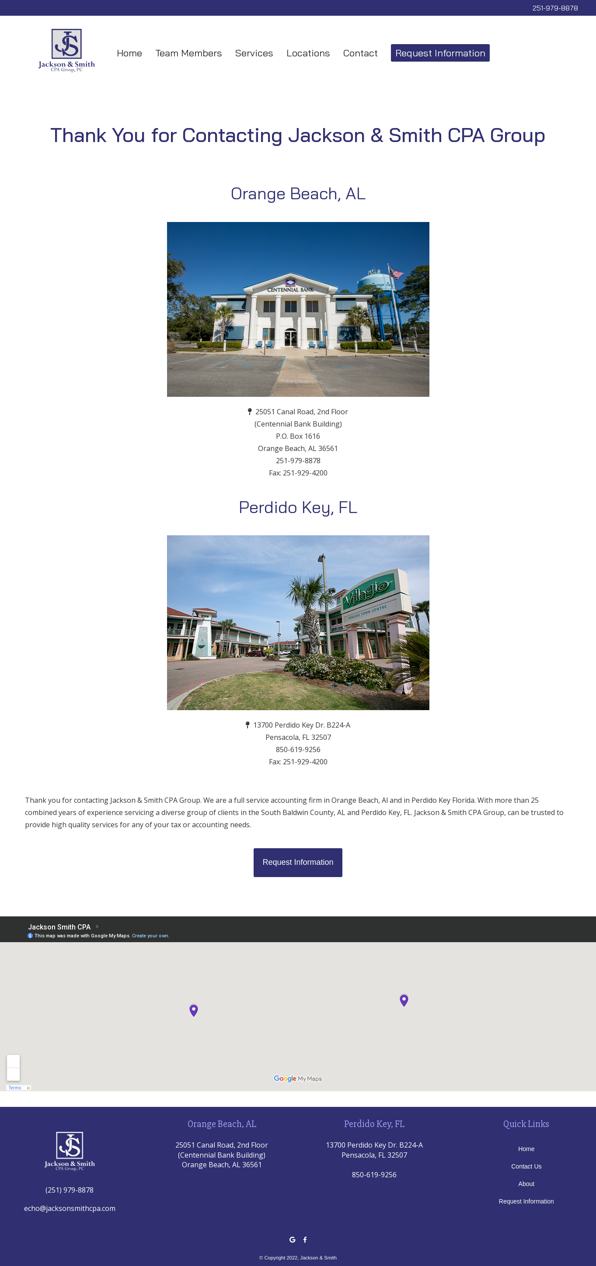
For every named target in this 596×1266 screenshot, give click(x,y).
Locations (308, 53)
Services (254, 53)
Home (129, 53)
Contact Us (526, 1166)
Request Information (440, 53)
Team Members (188, 53)
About (527, 1183)
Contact (360, 53)
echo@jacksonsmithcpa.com (69, 1208)
